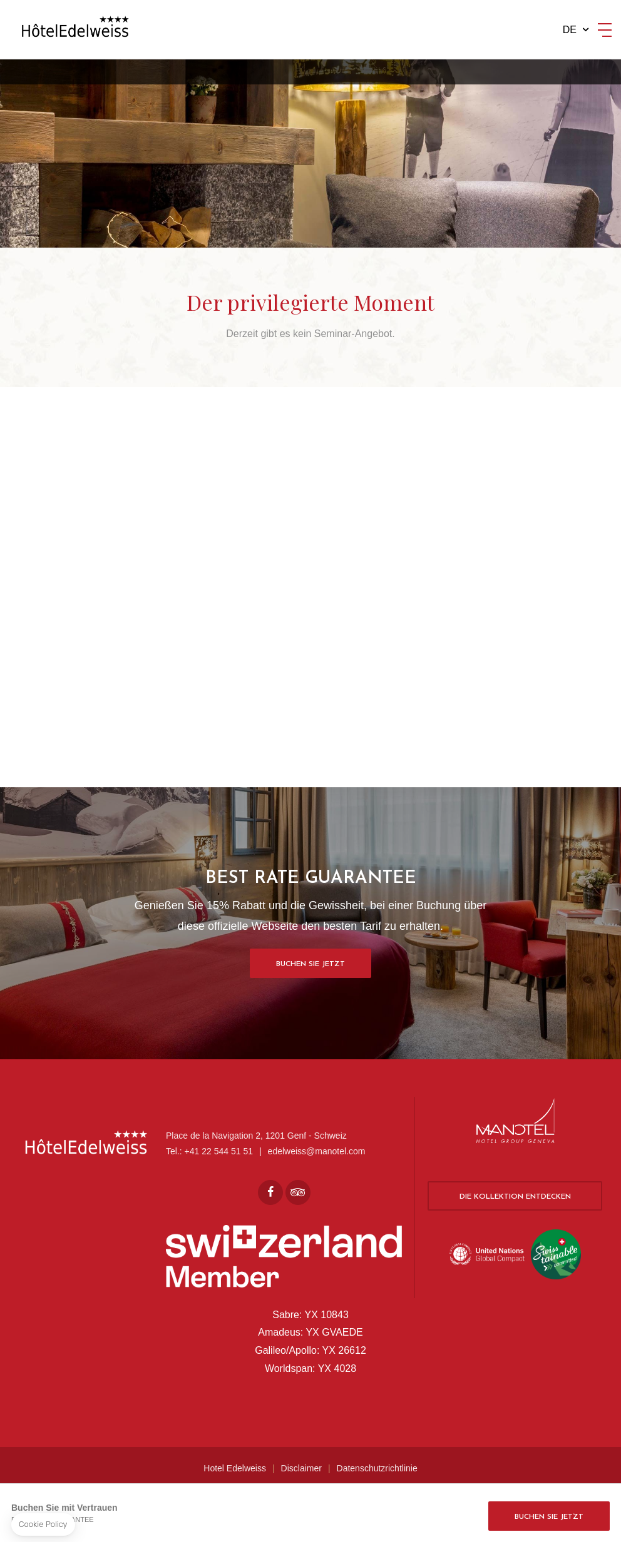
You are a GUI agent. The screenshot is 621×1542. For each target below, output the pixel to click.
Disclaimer (301, 1468)
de (570, 29)
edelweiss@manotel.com (317, 1151)
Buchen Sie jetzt (310, 964)
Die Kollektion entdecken (515, 1197)
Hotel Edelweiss (234, 1468)
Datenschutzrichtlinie (377, 1468)
